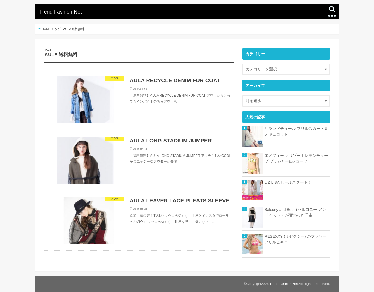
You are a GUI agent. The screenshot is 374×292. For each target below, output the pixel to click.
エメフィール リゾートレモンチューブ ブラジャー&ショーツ (296, 158)
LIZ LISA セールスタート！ (288, 182)
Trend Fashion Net (60, 12)
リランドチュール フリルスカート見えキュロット (296, 131)
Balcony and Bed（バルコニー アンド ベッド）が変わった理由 (295, 212)
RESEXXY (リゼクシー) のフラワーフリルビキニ (295, 239)
